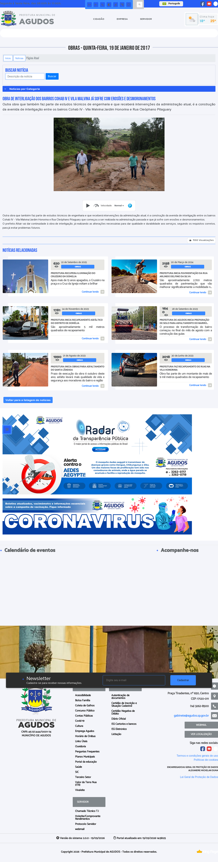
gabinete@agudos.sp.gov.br (191, 715)
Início (8, 58)
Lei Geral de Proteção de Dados (199, 777)
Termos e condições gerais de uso (197, 755)
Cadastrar (183, 680)
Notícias (19, 58)
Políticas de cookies (206, 759)
